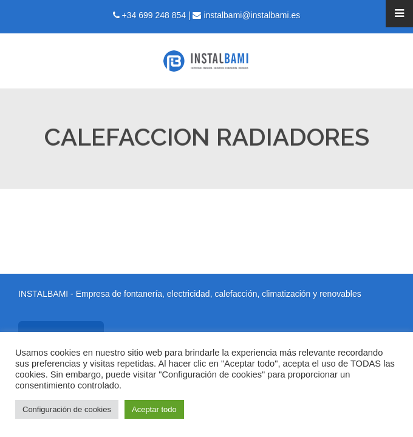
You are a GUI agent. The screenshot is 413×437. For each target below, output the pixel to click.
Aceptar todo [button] (154, 409)
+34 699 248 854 (154, 15)
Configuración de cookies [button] (66, 409)
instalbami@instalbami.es (251, 15)
